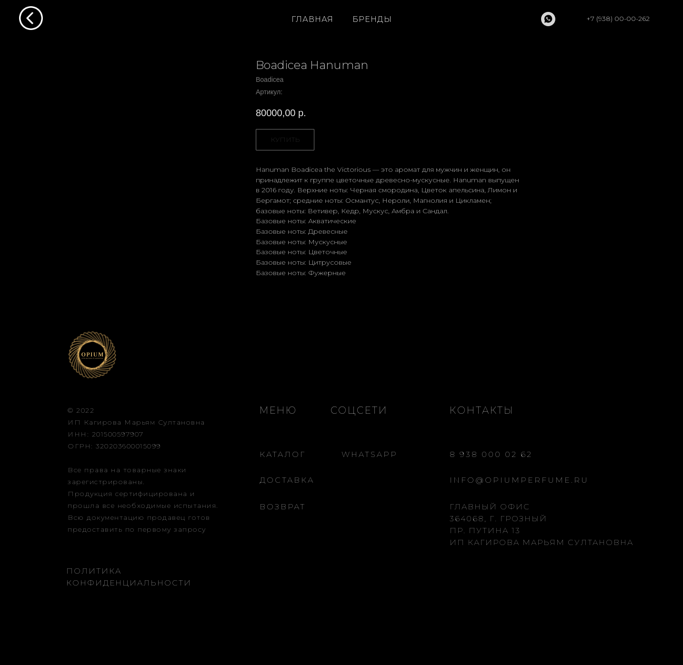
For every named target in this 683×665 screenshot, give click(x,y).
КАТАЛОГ (283, 454)
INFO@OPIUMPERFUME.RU (519, 480)
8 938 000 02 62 (491, 454)
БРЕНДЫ (372, 19)
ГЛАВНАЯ (312, 19)
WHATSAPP (370, 454)
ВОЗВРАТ (283, 506)
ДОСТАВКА (287, 480)
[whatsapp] (548, 19)
